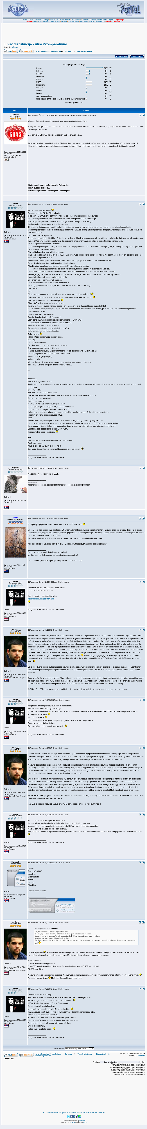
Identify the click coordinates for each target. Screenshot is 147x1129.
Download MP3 (73, 21)
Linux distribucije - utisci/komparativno (35, 44)
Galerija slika (55, 21)
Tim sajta (85, 20)
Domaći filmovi (65, 20)
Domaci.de (82, 1121)
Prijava (111, 20)
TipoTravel (86, 1113)
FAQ (35, 21)
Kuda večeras (93, 1113)
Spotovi (91, 21)
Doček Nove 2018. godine (58, 1113)
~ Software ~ (68, 51)
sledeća (15, 47)
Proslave (79, 1113)
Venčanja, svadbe (71, 1113)
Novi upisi (38, 20)
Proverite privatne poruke (98, 20)
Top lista (64, 21)
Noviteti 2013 (99, 21)
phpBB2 (85, 1122)
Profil (40, 21)
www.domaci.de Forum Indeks (48, 51)
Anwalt (100, 1113)
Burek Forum (46, 1113)
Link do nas (54, 20)
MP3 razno (83, 21)
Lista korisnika (76, 20)
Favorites (46, 21)
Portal (25, 20)
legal (104, 1113)
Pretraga (46, 20)
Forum (31, 20)
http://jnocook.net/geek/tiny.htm (41, 599)
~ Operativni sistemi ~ (85, 51)
